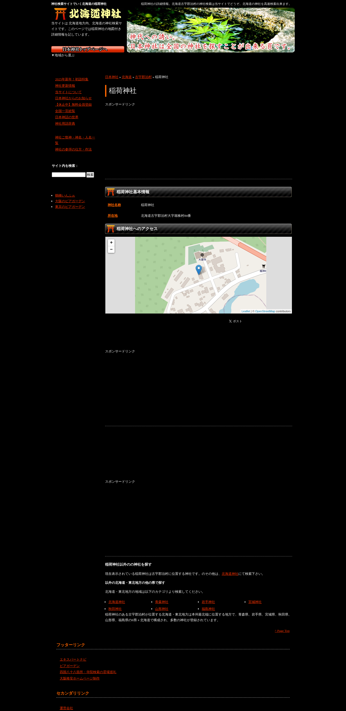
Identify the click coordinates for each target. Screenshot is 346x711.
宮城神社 (255, 596)
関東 (118, 59)
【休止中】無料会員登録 (73, 99)
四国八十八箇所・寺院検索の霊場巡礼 (88, 666)
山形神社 (161, 603)
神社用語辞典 (65, 118)
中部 (145, 59)
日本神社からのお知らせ (73, 92)
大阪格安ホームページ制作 (80, 673)
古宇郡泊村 (143, 71)
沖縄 (281, 59)
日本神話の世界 (66, 111)
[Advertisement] (198, 137)
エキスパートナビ (73, 654)
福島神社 (208, 603)
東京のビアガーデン (70, 201)
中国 (199, 59)
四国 (226, 59)
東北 (91, 59)
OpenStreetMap (265, 305)
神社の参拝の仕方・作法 (73, 144)
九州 (253, 59)
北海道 (64, 59)
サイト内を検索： (65, 160)
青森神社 (161, 596)
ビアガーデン (70, 660)
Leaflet (246, 305)
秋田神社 (115, 603)
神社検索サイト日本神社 (87, 49)
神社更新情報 (65, 80)
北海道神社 (230, 568)
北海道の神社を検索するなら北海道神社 (87, 14)
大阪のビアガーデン (70, 195)
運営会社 (66, 702)
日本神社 (111, 71)
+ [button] (111, 237)
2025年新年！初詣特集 (71, 74)
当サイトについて (68, 86)
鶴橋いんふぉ (65, 190)
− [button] (111, 244)
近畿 (172, 59)
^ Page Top (282, 625)
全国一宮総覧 (65, 105)
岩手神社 (208, 596)
